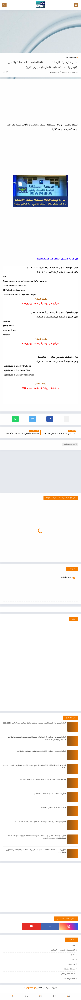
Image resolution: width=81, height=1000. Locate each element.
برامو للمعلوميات (31, 988)
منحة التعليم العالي (68, 974)
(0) (5, 72)
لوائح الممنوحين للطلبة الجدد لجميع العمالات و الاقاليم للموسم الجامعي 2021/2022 (34, 723)
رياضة (73, 960)
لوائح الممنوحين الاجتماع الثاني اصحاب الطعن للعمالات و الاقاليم (41, 751)
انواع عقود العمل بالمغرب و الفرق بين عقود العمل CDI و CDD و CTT (40, 822)
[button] (49, 419)
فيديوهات (71, 964)
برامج (73, 955)
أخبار (73, 945)
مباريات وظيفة (71, 58)
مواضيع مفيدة (69, 979)
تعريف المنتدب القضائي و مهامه (53, 808)
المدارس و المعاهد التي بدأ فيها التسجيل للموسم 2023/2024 (43, 780)
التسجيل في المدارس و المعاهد (63, 950)
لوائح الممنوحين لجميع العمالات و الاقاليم (50, 794)
